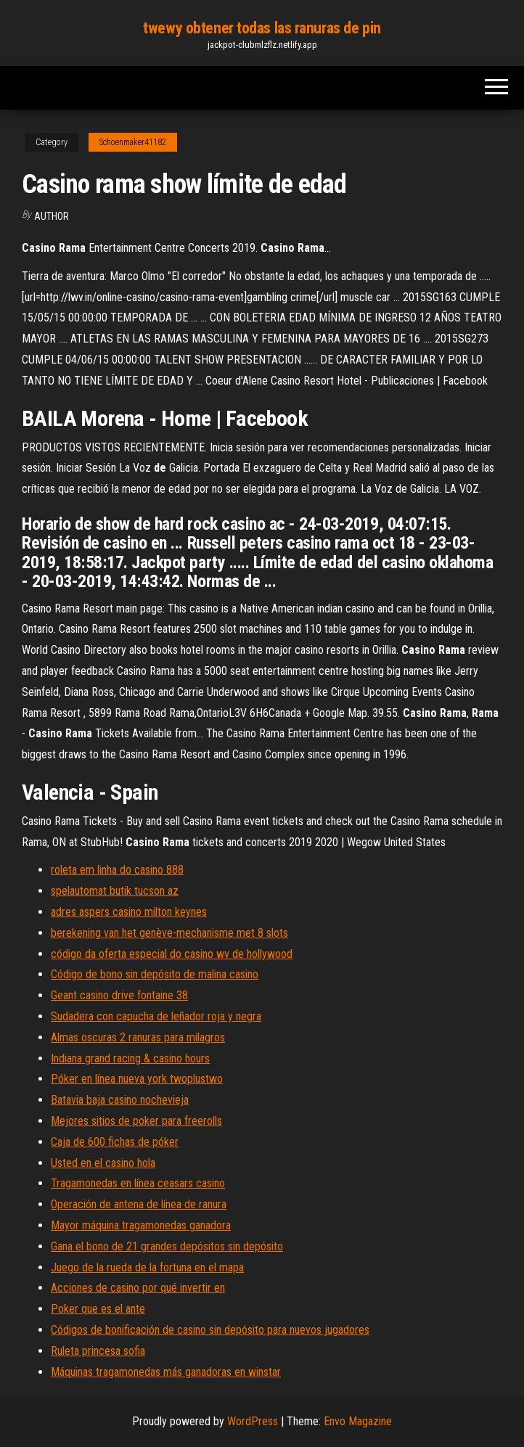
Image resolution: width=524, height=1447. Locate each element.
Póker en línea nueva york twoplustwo (137, 1079)
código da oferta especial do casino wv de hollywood (171, 954)
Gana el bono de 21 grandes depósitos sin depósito (167, 1246)
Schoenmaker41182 (132, 142)
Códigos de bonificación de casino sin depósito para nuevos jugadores (210, 1330)
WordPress (252, 1421)
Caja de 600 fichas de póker (115, 1142)
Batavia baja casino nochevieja (120, 1100)
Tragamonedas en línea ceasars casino (138, 1183)
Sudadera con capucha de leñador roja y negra (156, 1016)
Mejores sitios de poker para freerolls (136, 1121)
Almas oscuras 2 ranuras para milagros (138, 1037)
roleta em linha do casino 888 (117, 870)
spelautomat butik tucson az (115, 891)
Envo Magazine (358, 1421)
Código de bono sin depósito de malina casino (154, 974)
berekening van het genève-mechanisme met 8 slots (169, 933)
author (51, 216)
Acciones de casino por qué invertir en (138, 1288)
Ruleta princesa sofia (98, 1351)
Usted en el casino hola (103, 1163)
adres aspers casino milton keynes (129, 912)
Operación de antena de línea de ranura (138, 1204)
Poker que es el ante (98, 1309)
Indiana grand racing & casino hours (130, 1058)
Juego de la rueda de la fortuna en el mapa (147, 1267)
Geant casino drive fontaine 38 (119, 995)
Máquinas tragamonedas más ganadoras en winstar (166, 1372)
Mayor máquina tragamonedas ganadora (141, 1225)
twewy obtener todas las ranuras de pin (261, 28)
